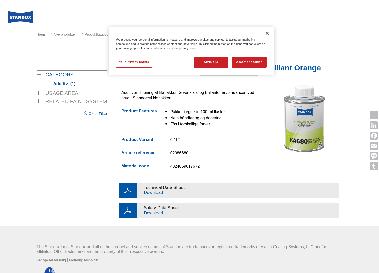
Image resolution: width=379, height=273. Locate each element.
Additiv (64, 83)
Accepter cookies (249, 61)
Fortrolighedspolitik (83, 260)
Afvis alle (211, 61)
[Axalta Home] (20, 18)
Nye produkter (65, 34)
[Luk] (267, 33)
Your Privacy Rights (134, 61)
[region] (191, 51)
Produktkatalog (96, 34)
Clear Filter (98, 113)
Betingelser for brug (51, 260)
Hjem (41, 34)
